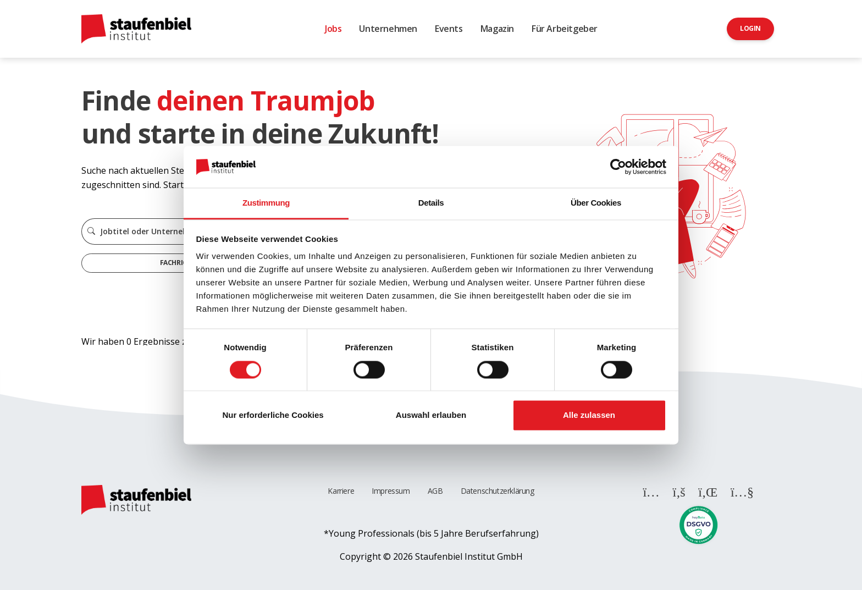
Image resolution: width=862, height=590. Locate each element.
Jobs (333, 29)
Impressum (391, 491)
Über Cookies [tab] (596, 203)
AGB (435, 491)
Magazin (497, 29)
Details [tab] (431, 203)
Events (449, 29)
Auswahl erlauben (431, 415)
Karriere (341, 491)
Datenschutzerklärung (497, 491)
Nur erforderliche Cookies (272, 415)
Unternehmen (388, 29)
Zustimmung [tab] (266, 203)
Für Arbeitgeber (565, 29)
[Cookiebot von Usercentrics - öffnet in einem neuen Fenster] (618, 166)
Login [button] (750, 28)
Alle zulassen (589, 415)
